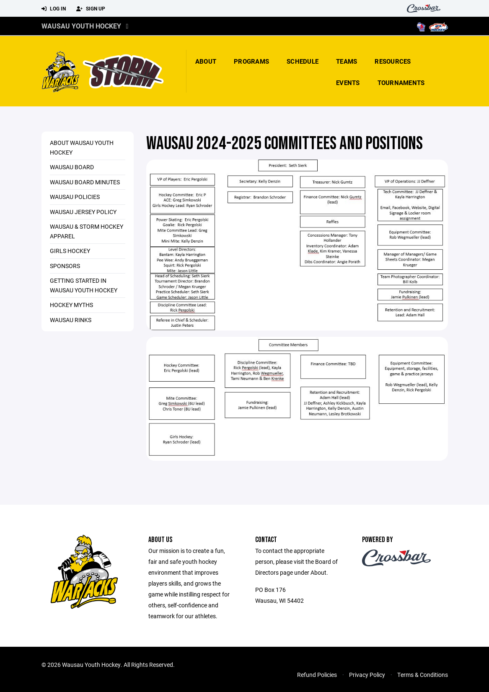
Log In (53, 9)
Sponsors (65, 266)
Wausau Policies (75, 197)
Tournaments (401, 82)
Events (348, 82)
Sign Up (90, 9)
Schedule (302, 61)
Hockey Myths (71, 305)
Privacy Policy (367, 675)
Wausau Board (72, 167)
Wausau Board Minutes (85, 182)
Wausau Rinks (70, 320)
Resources (393, 61)
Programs (251, 61)
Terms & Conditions (422, 675)
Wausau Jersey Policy (83, 212)
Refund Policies (317, 675)
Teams (346, 61)
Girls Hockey (70, 251)
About (205, 61)
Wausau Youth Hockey (81, 25)
